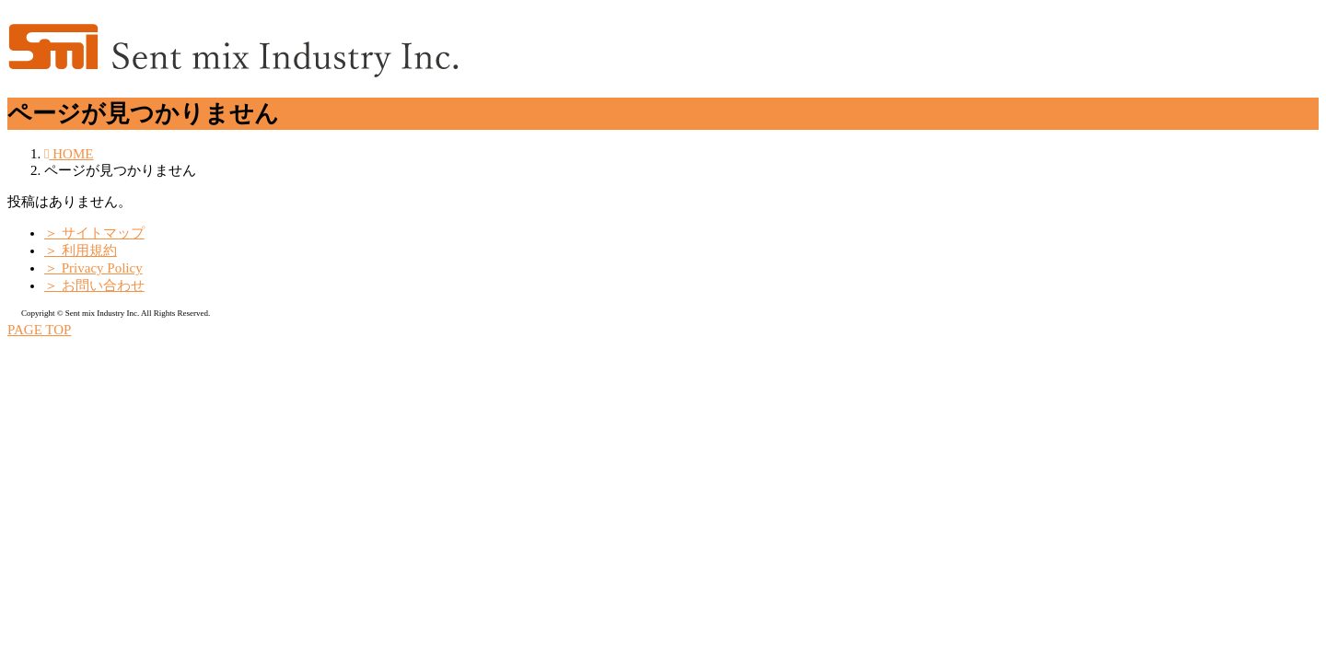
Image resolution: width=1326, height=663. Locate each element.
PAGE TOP (39, 329)
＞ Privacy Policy (93, 268)
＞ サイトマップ (94, 233)
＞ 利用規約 (80, 250)
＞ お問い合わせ (94, 285)
